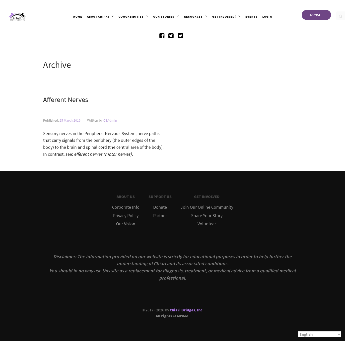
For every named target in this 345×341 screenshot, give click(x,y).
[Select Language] (319, 334)
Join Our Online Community (207, 207)
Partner (160, 215)
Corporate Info (125, 207)
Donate (160, 207)
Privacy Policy (125, 215)
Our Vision (125, 224)
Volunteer (207, 224)
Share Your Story (206, 215)
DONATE (316, 14)
